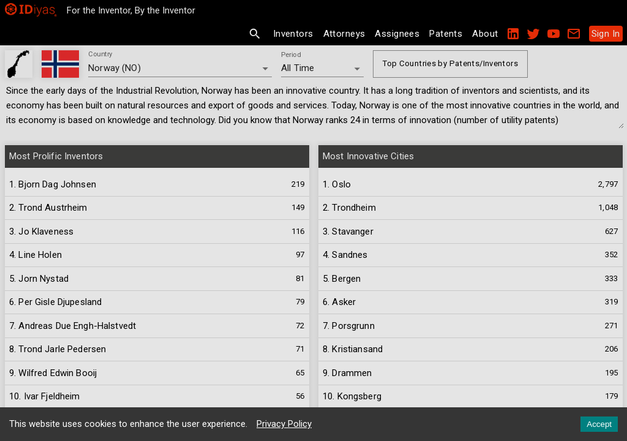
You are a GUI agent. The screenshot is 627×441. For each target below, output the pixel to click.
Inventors (293, 33)
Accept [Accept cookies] (599, 424)
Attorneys (344, 33)
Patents (445, 33)
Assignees (397, 33)
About (485, 33)
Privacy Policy (284, 423)
